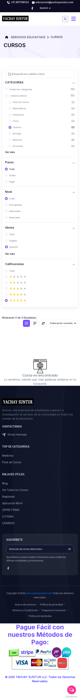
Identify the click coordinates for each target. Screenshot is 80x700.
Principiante (15, 204)
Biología (17, 133)
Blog (5, 483)
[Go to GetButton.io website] (71, 696)
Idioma (9, 227)
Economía (18, 146)
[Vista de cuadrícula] (26, 323)
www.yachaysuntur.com (39, 593)
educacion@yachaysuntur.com (52, 2)
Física (16, 121)
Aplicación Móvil (12, 503)
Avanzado (14, 217)
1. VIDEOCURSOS (18, 96)
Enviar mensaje (14, 435)
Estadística (18, 114)
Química (17, 127)
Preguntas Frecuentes (54, 610)
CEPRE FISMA (10, 510)
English (13, 240)
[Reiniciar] (43, 323)
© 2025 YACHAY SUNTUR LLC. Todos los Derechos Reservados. (40, 679)
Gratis (12, 175)
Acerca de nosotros (25, 604)
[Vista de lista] (34, 323)
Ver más (10, 152)
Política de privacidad (51, 604)
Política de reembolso (40, 616)
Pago (12, 181)
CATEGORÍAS (14, 82)
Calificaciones (14, 264)
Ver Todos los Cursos (15, 490)
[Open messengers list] (71, 690)
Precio (9, 162)
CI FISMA (7, 516)
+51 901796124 (18, 2)
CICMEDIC (8, 523)
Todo (12, 169)
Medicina (17, 140)
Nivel (8, 191)
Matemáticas (19, 108)
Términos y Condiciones (25, 610)
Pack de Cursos (21, 102)
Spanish (13, 246)
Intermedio (15, 211)
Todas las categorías (20, 89)
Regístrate (8, 496)
